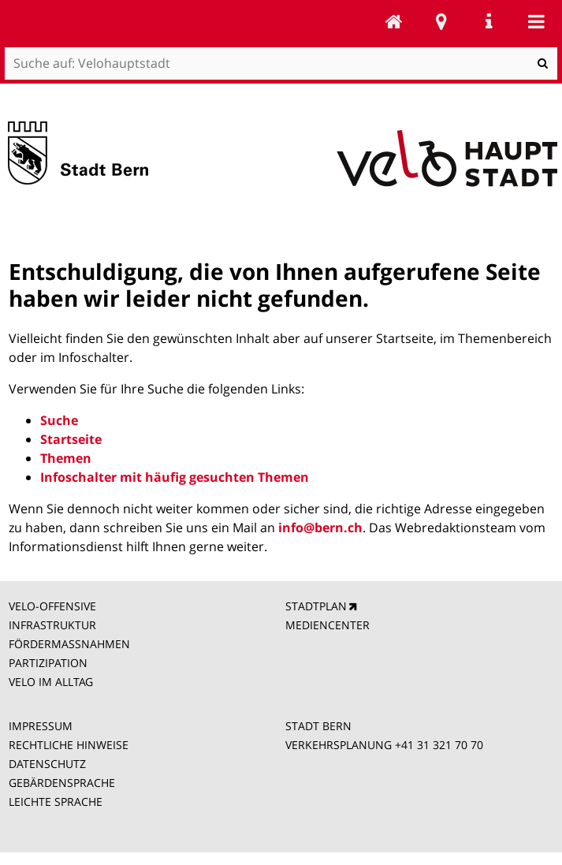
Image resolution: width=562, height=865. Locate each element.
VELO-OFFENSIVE (52, 605)
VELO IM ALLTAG (51, 681)
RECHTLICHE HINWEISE (68, 744)
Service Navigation (488, 21)
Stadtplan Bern (441, 21)
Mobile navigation (536, 21)
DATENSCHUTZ (47, 763)
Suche (59, 420)
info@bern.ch (320, 527)
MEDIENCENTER (327, 624)
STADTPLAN (316, 605)
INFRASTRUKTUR (52, 624)
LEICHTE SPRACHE (55, 801)
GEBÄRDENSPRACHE (62, 782)
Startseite (71, 439)
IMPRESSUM (41, 725)
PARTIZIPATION (48, 662)
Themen (65, 458)
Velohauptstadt (394, 21)
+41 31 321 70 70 (439, 744)
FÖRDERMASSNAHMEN (69, 643)
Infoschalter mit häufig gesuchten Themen (174, 477)
